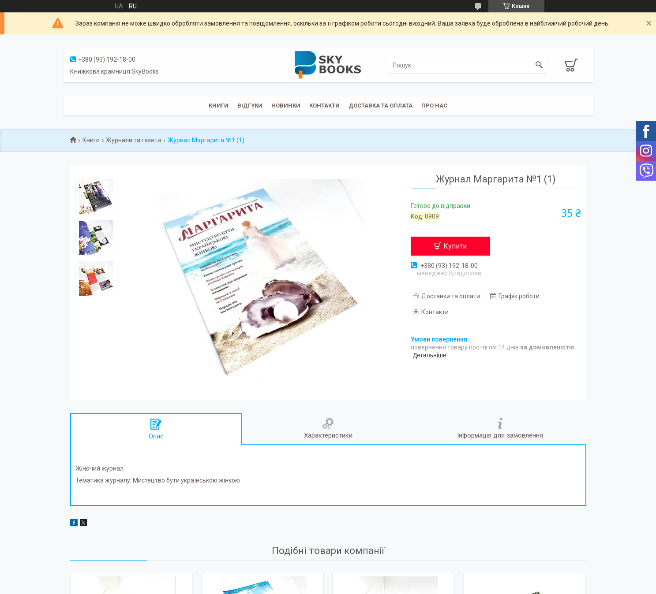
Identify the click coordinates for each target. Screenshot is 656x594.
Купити (455, 246)
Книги (219, 105)
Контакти (324, 105)
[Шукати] (539, 65)
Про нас (434, 105)
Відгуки (249, 105)
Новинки (285, 105)
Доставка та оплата (380, 105)
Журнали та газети (133, 140)
